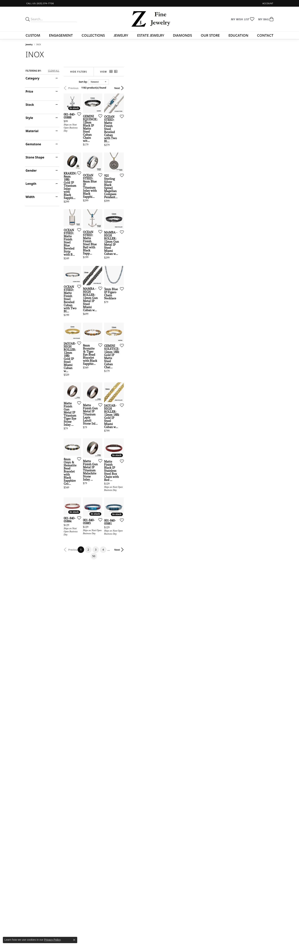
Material (32, 130)
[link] (40, 3)
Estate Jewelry (150, 35)
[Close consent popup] (74, 940)
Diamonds (182, 35)
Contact (265, 35)
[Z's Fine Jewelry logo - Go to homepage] (149, 19)
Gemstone (33, 144)
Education (238, 35)
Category (32, 78)
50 (184, 798)
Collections (93, 35)
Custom (33, 35)
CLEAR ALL (53, 71)
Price (29, 91)
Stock (30, 104)
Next (267, 88)
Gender (31, 170)
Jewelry (121, 35)
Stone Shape (35, 157)
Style (29, 117)
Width (30, 196)
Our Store (210, 35)
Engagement (61, 35)
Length (31, 183)
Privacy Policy (52, 939)
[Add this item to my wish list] (129, 165)
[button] (267, 3)
